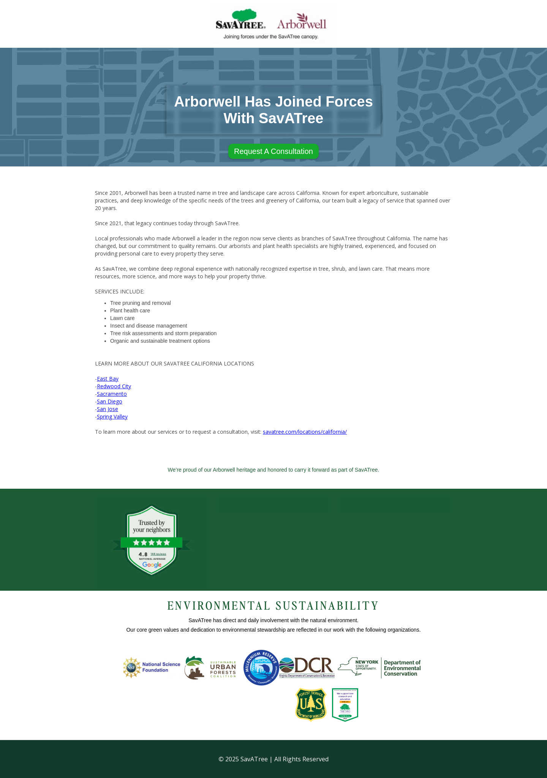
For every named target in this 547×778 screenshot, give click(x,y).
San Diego (109, 401)
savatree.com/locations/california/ (305, 431)
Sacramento (112, 393)
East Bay (108, 378)
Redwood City (114, 386)
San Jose (107, 409)
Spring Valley (112, 416)
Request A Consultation (273, 151)
